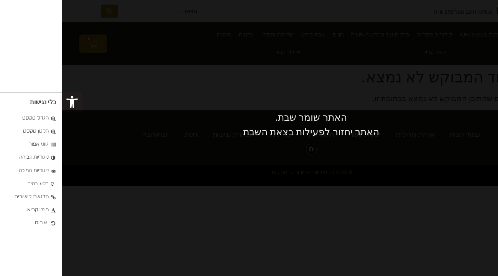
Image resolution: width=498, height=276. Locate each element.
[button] (10, 102)
